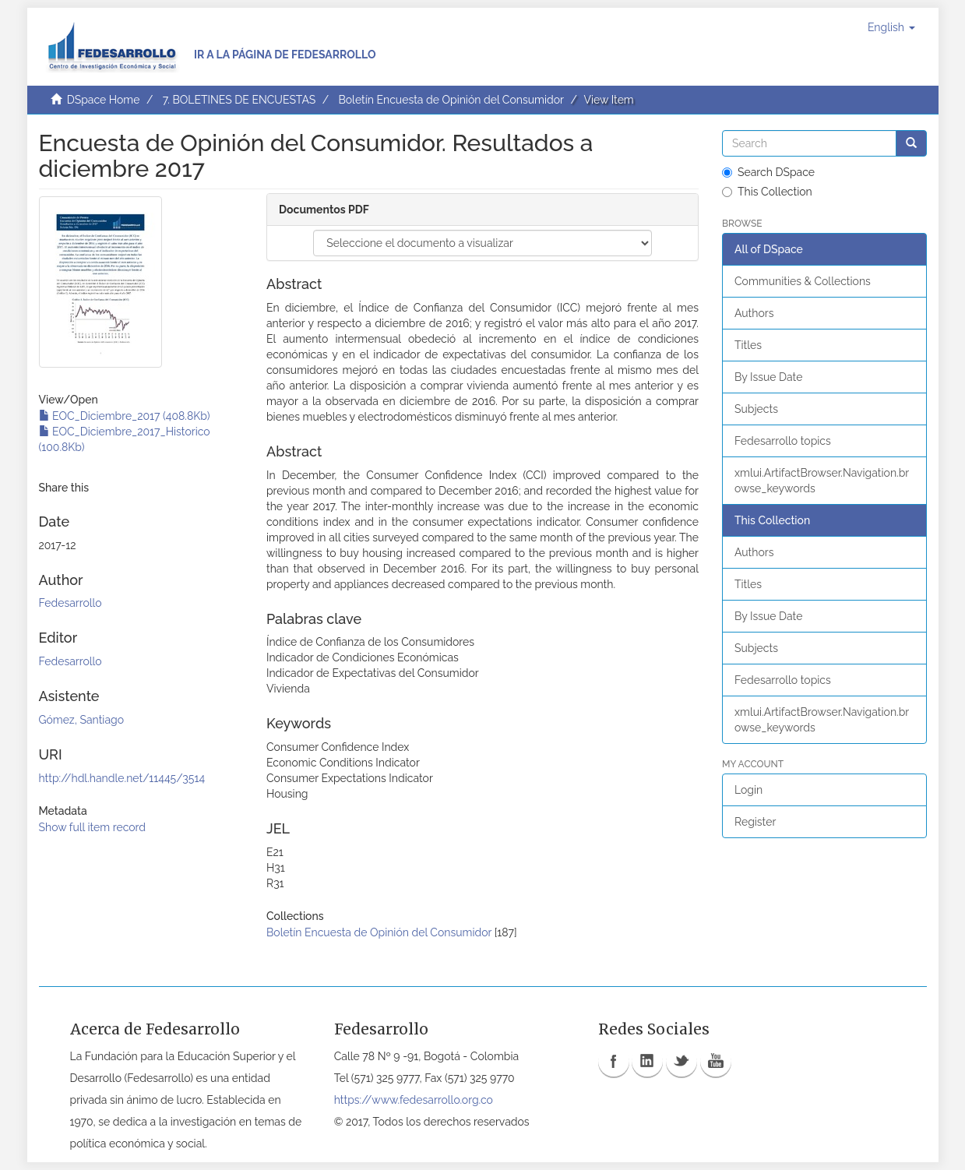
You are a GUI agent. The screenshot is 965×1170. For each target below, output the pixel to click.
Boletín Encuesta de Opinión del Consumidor (450, 99)
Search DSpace (768, 172)
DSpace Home (103, 99)
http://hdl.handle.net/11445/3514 (122, 778)
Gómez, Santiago (82, 720)
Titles (748, 345)
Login (748, 790)
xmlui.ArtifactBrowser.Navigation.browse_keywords (821, 481)
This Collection (767, 191)
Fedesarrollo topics (782, 441)
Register (755, 822)
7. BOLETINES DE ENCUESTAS (239, 99)
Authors (753, 313)
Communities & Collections (802, 281)
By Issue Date (768, 377)
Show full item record (92, 827)
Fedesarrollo (70, 603)
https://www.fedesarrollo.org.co (413, 1100)
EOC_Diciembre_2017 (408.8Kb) (124, 416)
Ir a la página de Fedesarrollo (285, 54)
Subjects (756, 409)
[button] (891, 27)
